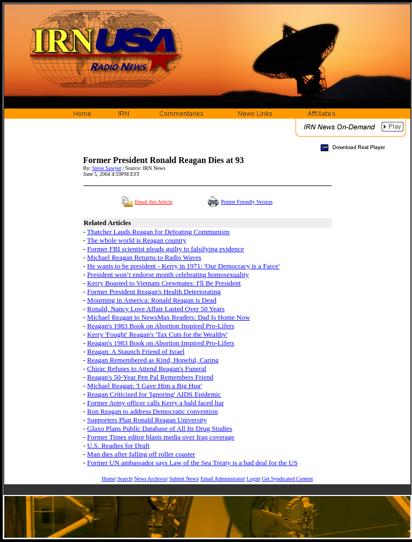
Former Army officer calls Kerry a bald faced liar (155, 403)
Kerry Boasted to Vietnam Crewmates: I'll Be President (164, 283)
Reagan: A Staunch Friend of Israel (135, 351)
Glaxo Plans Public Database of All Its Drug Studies (159, 428)
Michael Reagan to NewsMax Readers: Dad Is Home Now (168, 317)
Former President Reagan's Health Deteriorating (154, 292)
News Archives (150, 479)
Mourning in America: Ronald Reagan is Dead (151, 300)
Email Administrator (222, 479)
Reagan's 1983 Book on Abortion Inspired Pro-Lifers (160, 326)
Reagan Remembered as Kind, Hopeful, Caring (153, 360)
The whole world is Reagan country (136, 240)
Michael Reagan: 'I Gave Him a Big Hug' (144, 386)
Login (253, 479)
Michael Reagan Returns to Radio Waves (144, 257)
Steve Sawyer (106, 168)
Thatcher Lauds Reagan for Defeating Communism (158, 232)
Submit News (183, 479)
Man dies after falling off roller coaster (141, 454)
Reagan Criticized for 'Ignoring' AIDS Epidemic (154, 394)
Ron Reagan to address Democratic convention (152, 411)
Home (108, 479)
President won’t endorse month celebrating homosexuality (168, 274)
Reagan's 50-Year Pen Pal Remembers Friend (150, 377)
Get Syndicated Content (287, 479)
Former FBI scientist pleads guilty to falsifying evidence (165, 249)
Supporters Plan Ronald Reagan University (147, 420)
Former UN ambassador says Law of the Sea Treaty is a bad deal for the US (192, 463)
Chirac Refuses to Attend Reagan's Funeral (146, 369)
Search (124, 479)
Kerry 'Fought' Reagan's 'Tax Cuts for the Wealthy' (157, 334)
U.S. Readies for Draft (118, 446)
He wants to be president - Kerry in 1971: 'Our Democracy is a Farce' (183, 266)
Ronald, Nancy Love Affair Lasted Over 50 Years (155, 309)
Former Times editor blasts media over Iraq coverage (160, 437)
